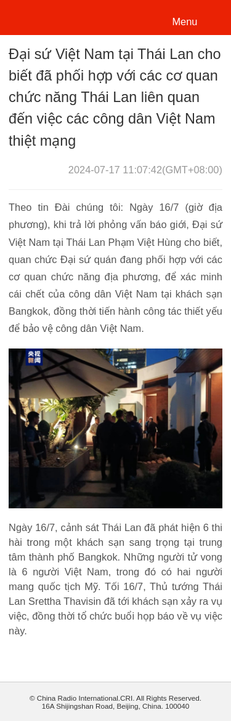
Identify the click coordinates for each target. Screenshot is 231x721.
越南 (51, 16)
